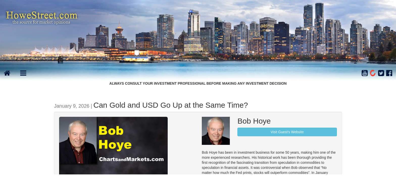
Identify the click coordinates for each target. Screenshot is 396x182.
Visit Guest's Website (287, 132)
